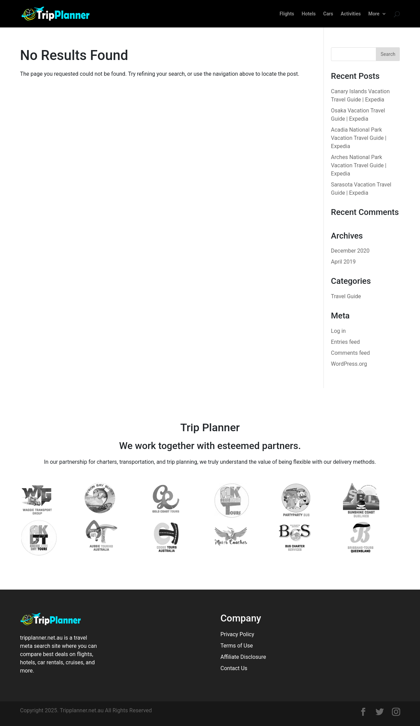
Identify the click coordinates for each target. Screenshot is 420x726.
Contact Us (233, 668)
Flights (287, 13)
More (374, 13)
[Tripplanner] (363, 712)
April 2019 (343, 261)
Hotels (309, 13)
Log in (338, 331)
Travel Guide (346, 296)
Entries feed (345, 342)
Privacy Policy (237, 634)
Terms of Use (236, 645)
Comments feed (350, 353)
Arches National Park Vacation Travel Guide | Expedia (358, 165)
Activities (351, 13)
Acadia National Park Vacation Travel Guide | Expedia (358, 137)
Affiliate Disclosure (243, 657)
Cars (328, 13)
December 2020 (350, 250)
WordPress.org (349, 364)
